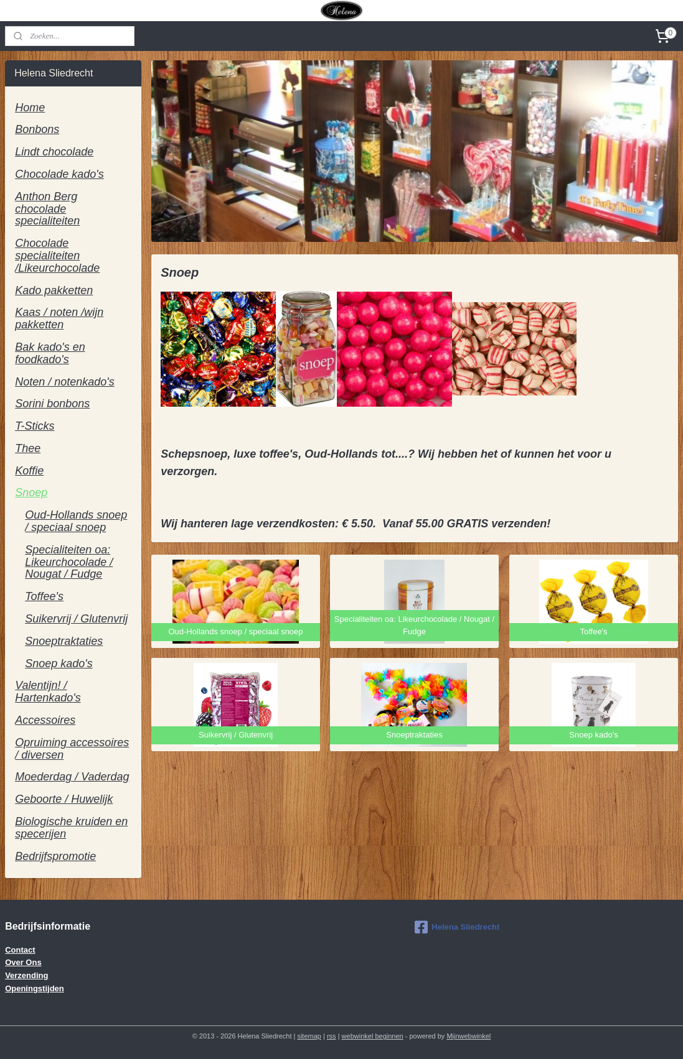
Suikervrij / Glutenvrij (76, 619)
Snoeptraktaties (64, 641)
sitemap (309, 1036)
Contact (20, 950)
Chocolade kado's (59, 174)
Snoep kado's (59, 663)
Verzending (26, 975)
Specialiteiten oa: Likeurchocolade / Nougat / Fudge (69, 562)
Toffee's (44, 596)
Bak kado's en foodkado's (50, 353)
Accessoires (45, 720)
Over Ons (23, 962)
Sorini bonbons (52, 403)
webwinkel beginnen (372, 1036)
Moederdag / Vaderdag (72, 776)
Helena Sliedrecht (457, 927)
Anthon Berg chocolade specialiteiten (47, 209)
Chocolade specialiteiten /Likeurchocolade (57, 255)
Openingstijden (34, 988)
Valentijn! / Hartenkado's (48, 691)
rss (331, 1036)
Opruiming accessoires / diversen (72, 748)
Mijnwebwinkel (468, 1036)
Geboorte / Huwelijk (64, 799)
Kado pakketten (54, 290)
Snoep (31, 492)
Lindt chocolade (54, 152)
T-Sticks (34, 426)
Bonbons (37, 129)
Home (30, 107)
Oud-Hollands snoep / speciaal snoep (76, 521)
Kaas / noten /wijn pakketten (59, 318)
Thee (27, 448)
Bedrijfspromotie (55, 856)
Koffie (29, 471)
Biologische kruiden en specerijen (71, 827)
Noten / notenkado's (65, 382)
